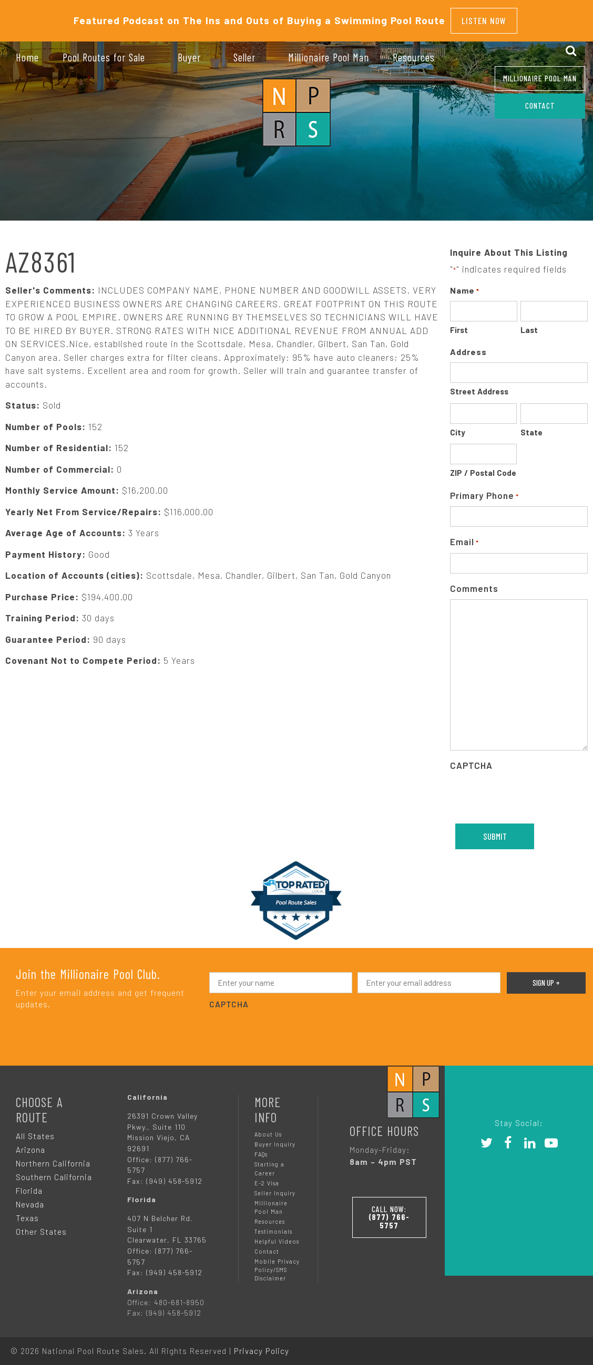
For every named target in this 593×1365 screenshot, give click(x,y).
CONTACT (540, 105)
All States (35, 1130)
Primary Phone (484, 491)
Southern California (54, 1171)
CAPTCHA (471, 760)
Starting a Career (269, 1163)
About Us (268, 1129)
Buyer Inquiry (274, 1138)
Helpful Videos (276, 1236)
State (531, 427)
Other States (41, 1226)
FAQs (261, 1148)
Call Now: (391, 1209)
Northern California (53, 1158)
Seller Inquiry (274, 1187)
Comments (474, 583)
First (459, 324)
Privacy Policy (261, 1345)
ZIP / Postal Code (483, 467)
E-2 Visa (266, 1177)
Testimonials (273, 1226)
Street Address (479, 386)
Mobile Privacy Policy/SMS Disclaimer (277, 1264)
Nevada (30, 1199)
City (457, 427)
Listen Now (484, 18)
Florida (29, 1185)
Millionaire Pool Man (540, 78)
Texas (27, 1212)
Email (464, 537)
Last (529, 324)
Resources (269, 1216)
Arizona (30, 1144)
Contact (266, 1246)
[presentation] (289, 1026)
